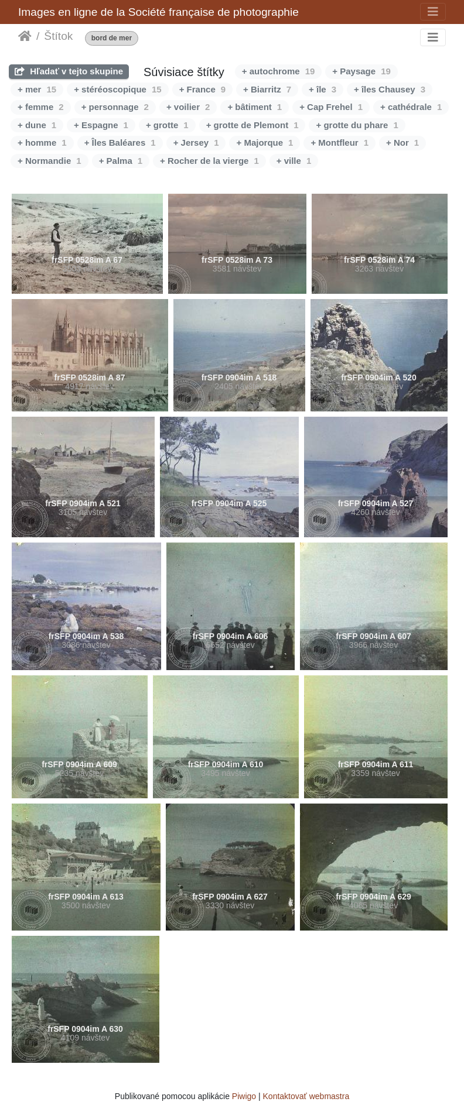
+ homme (42, 142)
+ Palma (120, 161)
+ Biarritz (267, 89)
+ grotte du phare (357, 125)
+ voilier (188, 107)
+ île (322, 89)
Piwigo (244, 1096)
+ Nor (402, 142)
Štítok (58, 36)
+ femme (41, 107)
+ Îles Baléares (120, 142)
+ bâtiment (254, 107)
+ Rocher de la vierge (209, 161)
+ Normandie (49, 161)
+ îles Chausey (389, 89)
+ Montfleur (340, 142)
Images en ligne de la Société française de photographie (158, 12)
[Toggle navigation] (433, 11)
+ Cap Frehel (331, 107)
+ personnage (115, 107)
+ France (202, 89)
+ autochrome (278, 71)
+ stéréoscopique (117, 89)
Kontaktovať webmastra (306, 1096)
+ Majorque (264, 142)
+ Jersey (196, 142)
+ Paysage (361, 71)
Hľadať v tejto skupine (69, 71)
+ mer (37, 89)
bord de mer (111, 38)
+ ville (294, 161)
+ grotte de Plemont (252, 125)
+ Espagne (101, 125)
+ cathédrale (411, 107)
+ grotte (167, 125)
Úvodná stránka (25, 36)
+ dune (37, 125)
